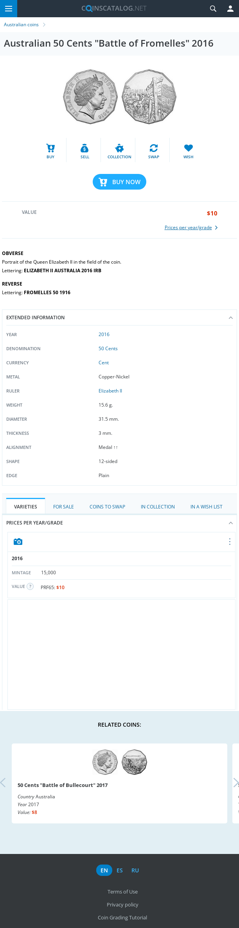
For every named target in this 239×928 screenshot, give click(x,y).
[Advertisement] (121, 654)
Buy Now (126, 182)
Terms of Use (123, 891)
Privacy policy (122, 904)
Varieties (25, 506)
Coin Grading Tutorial (122, 917)
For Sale (63, 506)
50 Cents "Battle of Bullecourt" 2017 (63, 785)
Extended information (119, 317)
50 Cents (108, 348)
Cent (104, 362)
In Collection (158, 506)
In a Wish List (206, 506)
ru (135, 870)
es (120, 870)
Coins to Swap (107, 506)
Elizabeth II (110, 390)
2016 (104, 334)
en (104, 870)
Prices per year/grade (119, 522)
